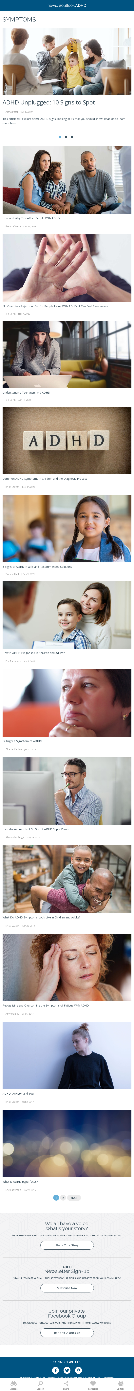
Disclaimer (108, 1378)
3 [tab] (72, 137)
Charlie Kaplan (14, 749)
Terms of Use (92, 1378)
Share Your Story (67, 1245)
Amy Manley (12, 1013)
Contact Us (39, 1378)
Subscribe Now (67, 1288)
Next (74, 1197)
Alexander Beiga (15, 837)
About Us (25, 1378)
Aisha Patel (12, 112)
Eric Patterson (13, 661)
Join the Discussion (67, 1333)
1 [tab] (60, 137)
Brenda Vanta (13, 226)
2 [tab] (66, 137)
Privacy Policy (55, 1378)
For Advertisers (73, 1378)
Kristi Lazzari (13, 487)
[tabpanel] (67, 78)
